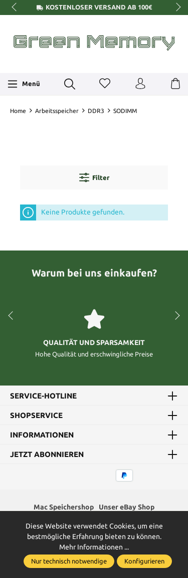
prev (15, 7)
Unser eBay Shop (126, 507)
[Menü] (23, 84)
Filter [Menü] (94, 177)
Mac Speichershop (64, 507)
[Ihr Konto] (140, 84)
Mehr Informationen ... (94, 547)
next (175, 7)
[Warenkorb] (175, 84)
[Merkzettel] (104, 84)
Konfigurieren (144, 561)
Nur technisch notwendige (69, 561)
